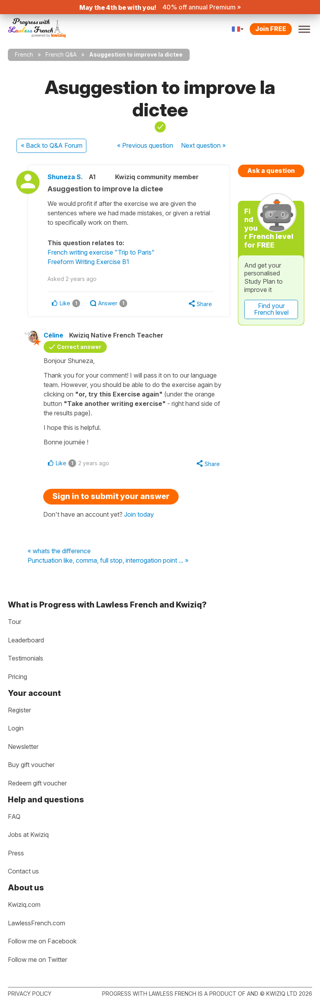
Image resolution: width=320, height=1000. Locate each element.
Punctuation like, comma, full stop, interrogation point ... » (107, 560)
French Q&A (61, 54)
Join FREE (270, 29)
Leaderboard (26, 640)
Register (19, 710)
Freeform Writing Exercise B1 (88, 262)
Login (16, 728)
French (24, 54)
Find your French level (271, 309)
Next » (203, 145)
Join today (139, 514)
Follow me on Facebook (42, 941)
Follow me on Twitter (37, 959)
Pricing (17, 677)
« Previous (145, 145)
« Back (51, 145)
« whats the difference (59, 551)
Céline (53, 335)
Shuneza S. (65, 177)
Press (16, 853)
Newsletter (23, 746)
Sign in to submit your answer (111, 496)
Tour (14, 622)
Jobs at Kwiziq (28, 835)
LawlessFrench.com (36, 923)
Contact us (23, 871)
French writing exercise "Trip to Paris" (101, 252)
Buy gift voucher (31, 765)
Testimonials (25, 658)
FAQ (14, 816)
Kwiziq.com (24, 904)
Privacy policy (29, 993)
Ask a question (271, 170)
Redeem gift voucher (37, 783)
